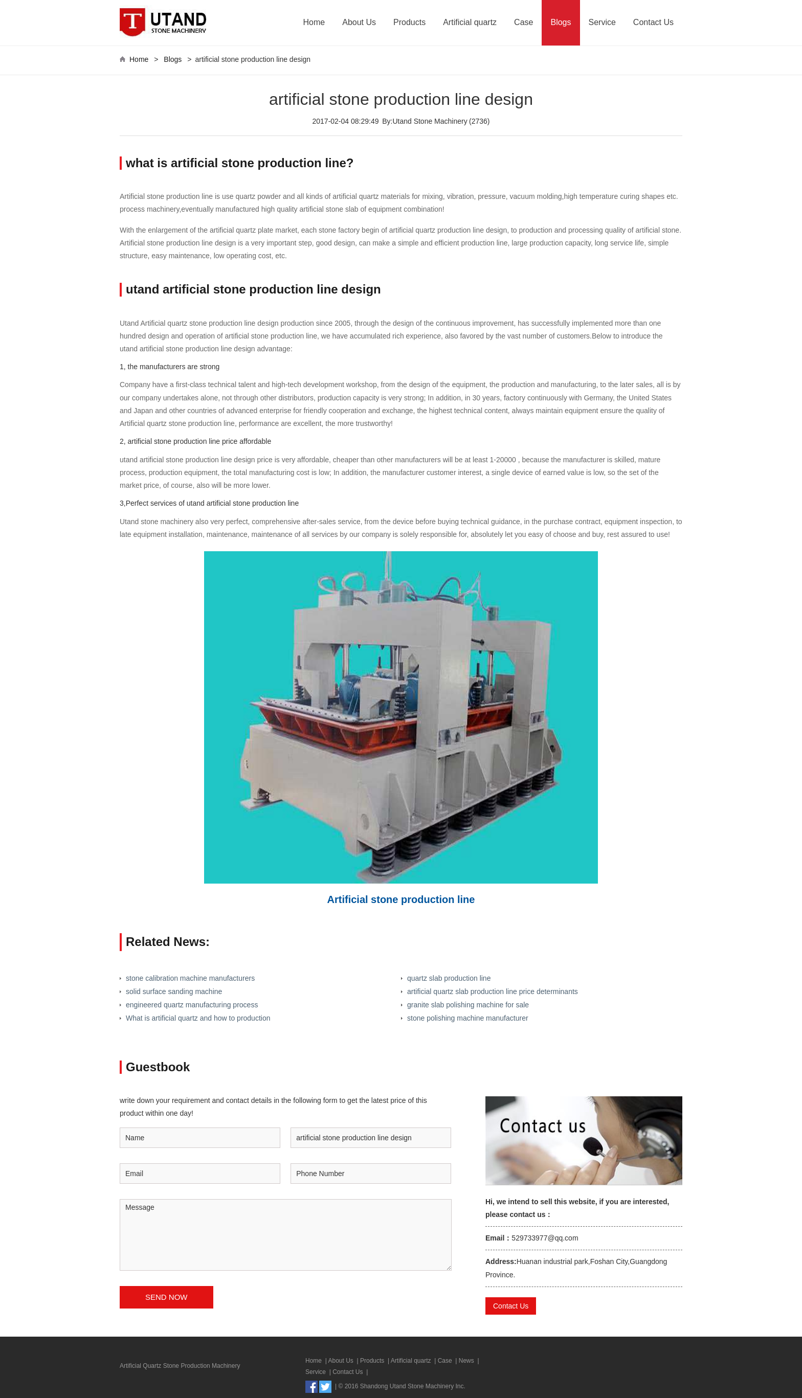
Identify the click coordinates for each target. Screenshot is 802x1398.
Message (286, 1235)
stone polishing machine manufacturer (467, 1018)
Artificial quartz (470, 22)
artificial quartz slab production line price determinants (492, 991)
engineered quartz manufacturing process (192, 1005)
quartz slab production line (449, 978)
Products (409, 22)
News (466, 1360)
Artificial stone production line (401, 899)
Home (314, 22)
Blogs (560, 22)
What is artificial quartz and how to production (198, 1018)
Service (602, 22)
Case (523, 22)
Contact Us (653, 22)
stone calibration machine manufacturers (190, 978)
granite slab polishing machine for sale (468, 1005)
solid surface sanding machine (174, 991)
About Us (359, 22)
